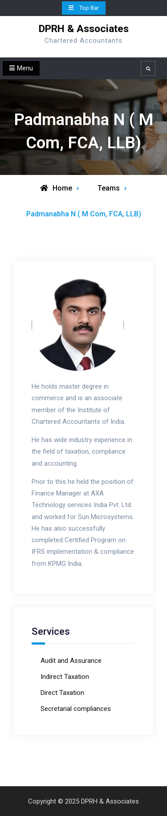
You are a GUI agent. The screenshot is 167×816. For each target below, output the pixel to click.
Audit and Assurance (71, 661)
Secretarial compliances (76, 709)
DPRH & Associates (84, 29)
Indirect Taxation (65, 677)
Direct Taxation (62, 693)
